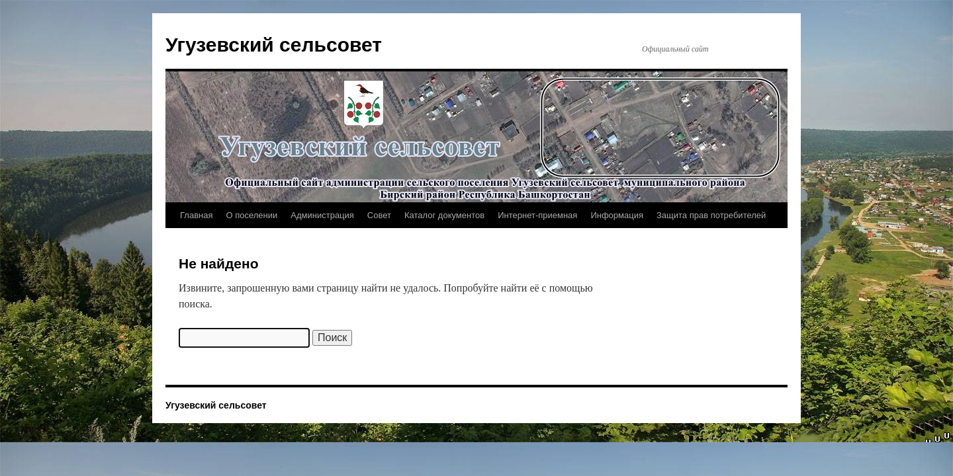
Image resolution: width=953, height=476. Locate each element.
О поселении (251, 215)
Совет (379, 215)
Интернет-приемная (537, 215)
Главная (196, 215)
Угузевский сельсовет (273, 45)
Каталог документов (444, 215)
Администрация (322, 215)
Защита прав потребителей (711, 215)
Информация (616, 215)
